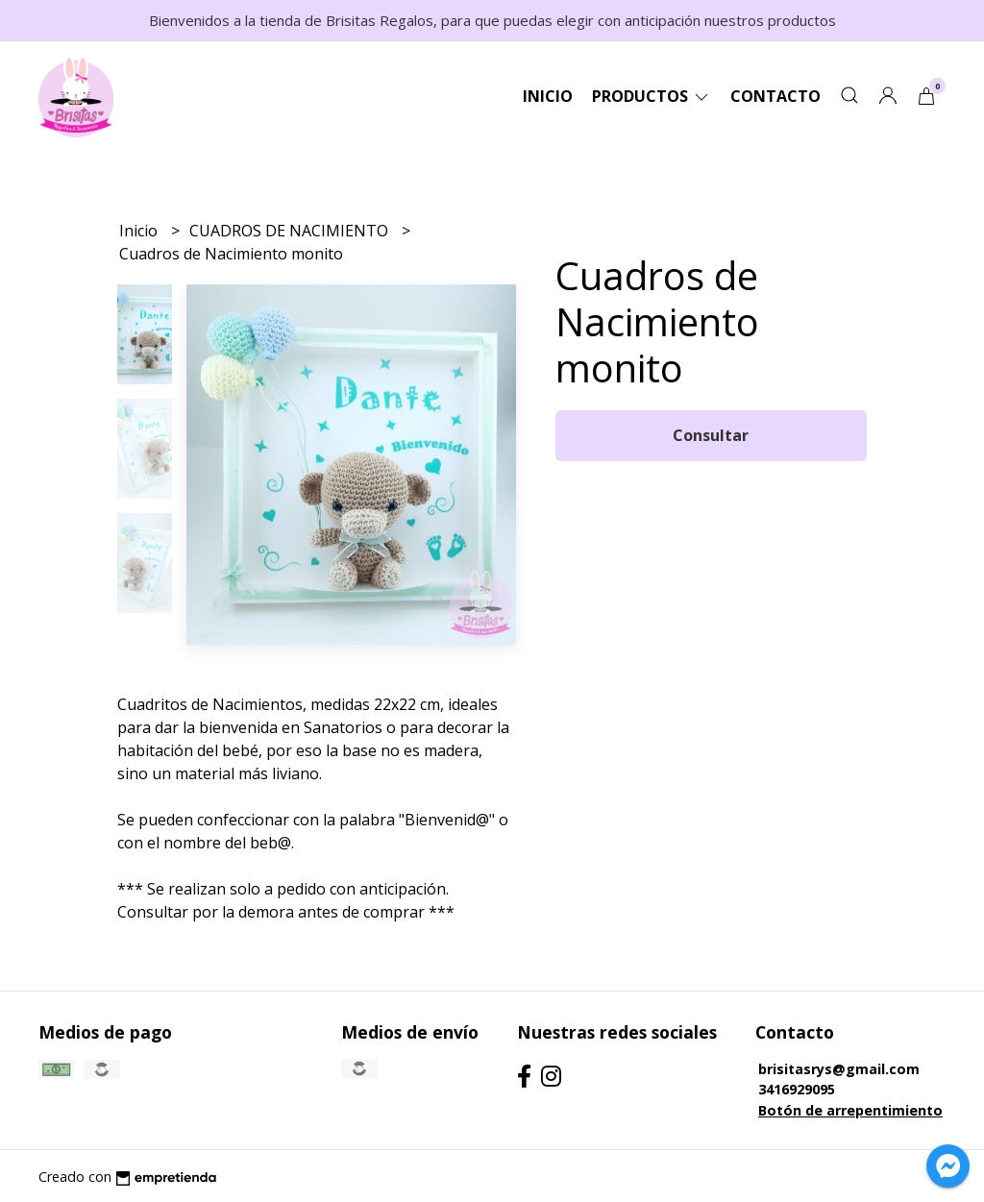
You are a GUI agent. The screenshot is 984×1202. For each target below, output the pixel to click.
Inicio (548, 96)
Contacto (775, 96)
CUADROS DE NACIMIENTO (290, 230)
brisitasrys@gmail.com (839, 1069)
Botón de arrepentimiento (850, 1110)
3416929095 (796, 1089)
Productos (651, 96)
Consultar (711, 435)
